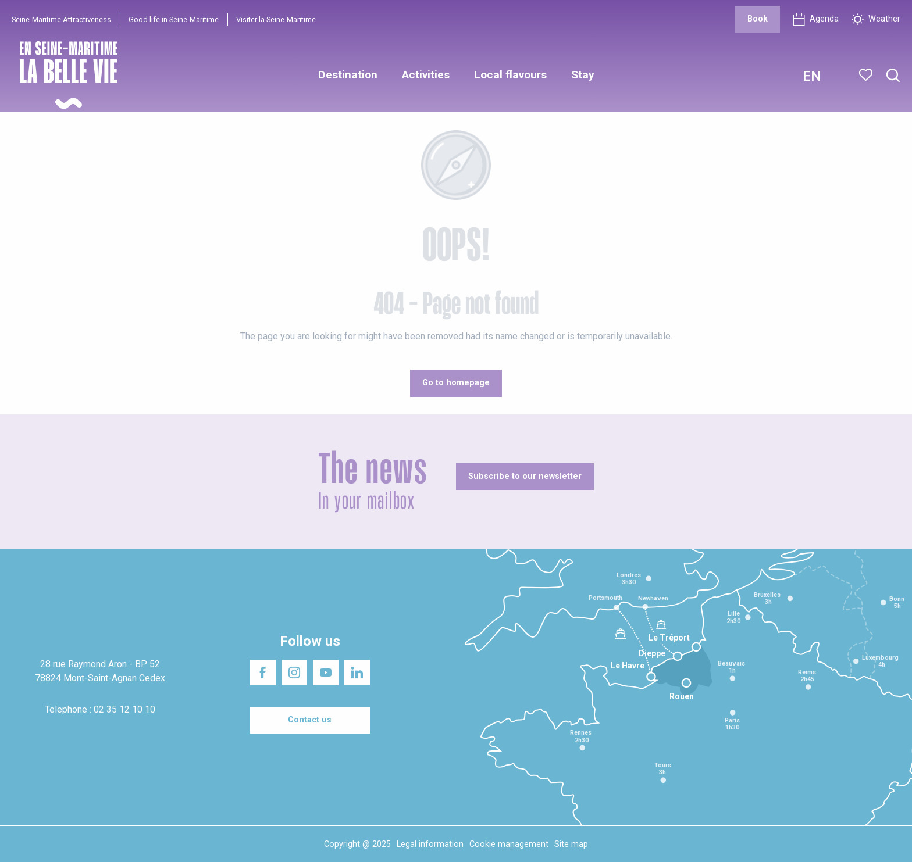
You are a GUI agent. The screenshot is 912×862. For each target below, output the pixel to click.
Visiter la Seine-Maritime (276, 19)
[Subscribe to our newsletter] (525, 476)
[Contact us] (310, 720)
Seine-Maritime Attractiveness (61, 19)
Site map (571, 844)
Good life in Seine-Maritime (174, 19)
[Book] (757, 19)
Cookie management (508, 844)
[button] (893, 76)
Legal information (430, 844)
